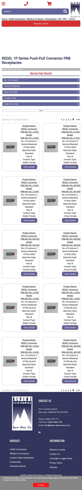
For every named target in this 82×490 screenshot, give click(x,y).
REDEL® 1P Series (35, 19)
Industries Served (18, 466)
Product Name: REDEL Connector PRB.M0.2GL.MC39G (71, 182)
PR (59, 19)
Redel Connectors (17, 19)
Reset (41, 110)
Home (4, 19)
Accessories (15, 462)
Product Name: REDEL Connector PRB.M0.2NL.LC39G (30, 289)
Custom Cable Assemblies (22, 458)
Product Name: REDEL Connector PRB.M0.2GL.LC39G (30, 129)
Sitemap (53, 467)
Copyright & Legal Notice (61, 459)
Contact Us (55, 454)
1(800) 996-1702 (54, 422)
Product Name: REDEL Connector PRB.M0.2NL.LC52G (71, 289)
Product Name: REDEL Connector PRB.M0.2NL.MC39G (71, 343)
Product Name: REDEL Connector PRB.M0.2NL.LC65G (30, 343)
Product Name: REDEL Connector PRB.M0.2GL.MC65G (71, 236)
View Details (29, 167)
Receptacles (50, 19)
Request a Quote (41, 23)
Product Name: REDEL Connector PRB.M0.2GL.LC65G (30, 182)
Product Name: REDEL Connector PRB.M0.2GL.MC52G (30, 236)
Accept (41, 485)
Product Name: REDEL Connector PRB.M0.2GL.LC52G (71, 129)
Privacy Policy (56, 463)
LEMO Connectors (18, 450)
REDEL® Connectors (19, 454)
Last (78, 119)
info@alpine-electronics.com (57, 425)
